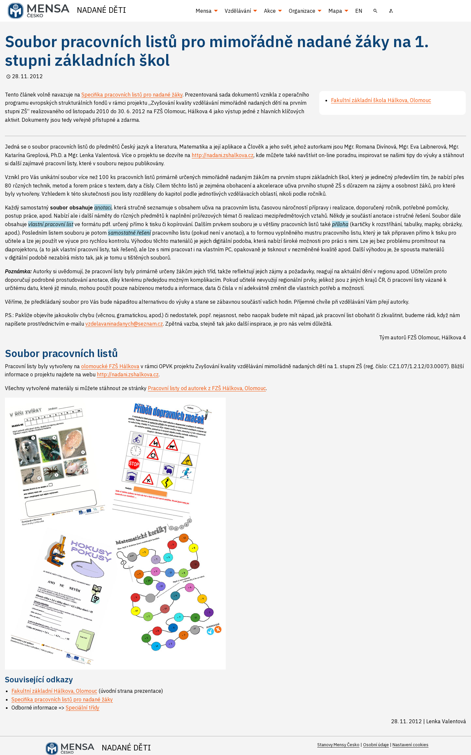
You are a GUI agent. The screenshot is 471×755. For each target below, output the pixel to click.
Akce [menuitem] (270, 11)
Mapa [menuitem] (335, 11)
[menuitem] (375, 11)
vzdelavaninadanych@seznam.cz (124, 323)
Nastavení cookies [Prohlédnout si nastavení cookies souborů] (410, 744)
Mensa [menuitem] (204, 11)
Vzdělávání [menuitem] (238, 11)
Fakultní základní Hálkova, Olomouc (54, 691)
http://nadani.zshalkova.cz (222, 155)
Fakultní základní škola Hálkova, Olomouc (381, 100)
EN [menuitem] (358, 11)
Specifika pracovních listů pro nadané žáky (132, 94)
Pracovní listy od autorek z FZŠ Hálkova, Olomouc (207, 388)
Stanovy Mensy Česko (338, 744)
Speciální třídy (82, 707)
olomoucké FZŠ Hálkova (110, 366)
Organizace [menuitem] (302, 11)
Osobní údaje (376, 744)
